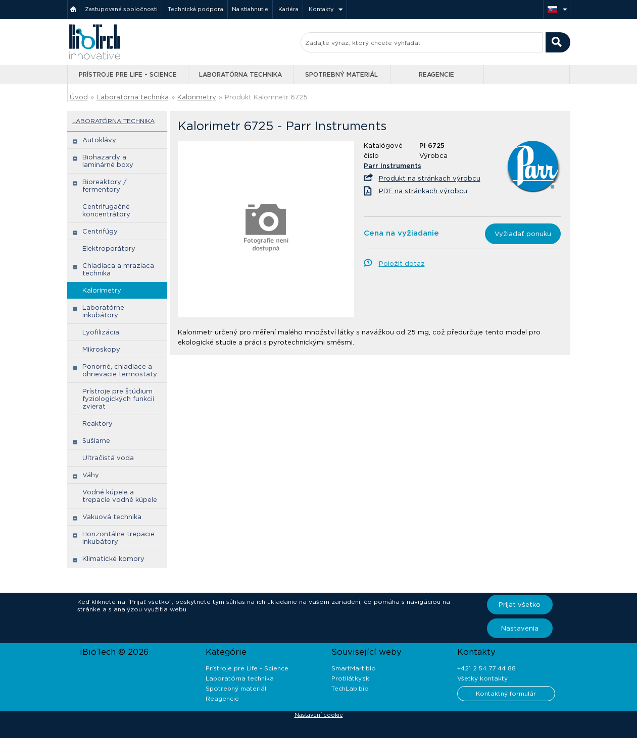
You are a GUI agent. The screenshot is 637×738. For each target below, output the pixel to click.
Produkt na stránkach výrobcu (429, 178)
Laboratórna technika (240, 74)
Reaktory (97, 423)
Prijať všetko (520, 604)
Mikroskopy (101, 349)
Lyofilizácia (100, 332)
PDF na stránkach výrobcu (423, 191)
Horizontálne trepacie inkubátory (118, 537)
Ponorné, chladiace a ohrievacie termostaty (119, 370)
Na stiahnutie (250, 9)
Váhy (90, 475)
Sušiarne (96, 440)
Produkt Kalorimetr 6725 (266, 97)
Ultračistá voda (108, 458)
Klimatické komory (113, 558)
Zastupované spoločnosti (121, 9)
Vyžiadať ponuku (523, 234)
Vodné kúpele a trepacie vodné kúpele (119, 495)
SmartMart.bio (353, 668)
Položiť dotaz (402, 263)
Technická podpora (195, 9)
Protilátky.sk (350, 678)
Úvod (79, 97)
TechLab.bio (350, 688)
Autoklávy (99, 140)
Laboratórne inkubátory (103, 311)
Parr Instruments (392, 165)
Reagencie (436, 74)
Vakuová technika (111, 517)
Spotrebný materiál (341, 74)
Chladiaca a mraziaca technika (118, 269)
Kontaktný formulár (506, 693)
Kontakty (321, 9)
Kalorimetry (196, 97)
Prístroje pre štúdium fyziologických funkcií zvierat (118, 398)
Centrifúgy (100, 231)
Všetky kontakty (482, 678)
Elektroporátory (108, 248)
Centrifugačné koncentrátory (106, 210)
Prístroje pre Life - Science (128, 74)
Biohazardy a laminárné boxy (107, 160)
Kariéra (288, 9)
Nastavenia (519, 628)
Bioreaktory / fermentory (104, 185)
